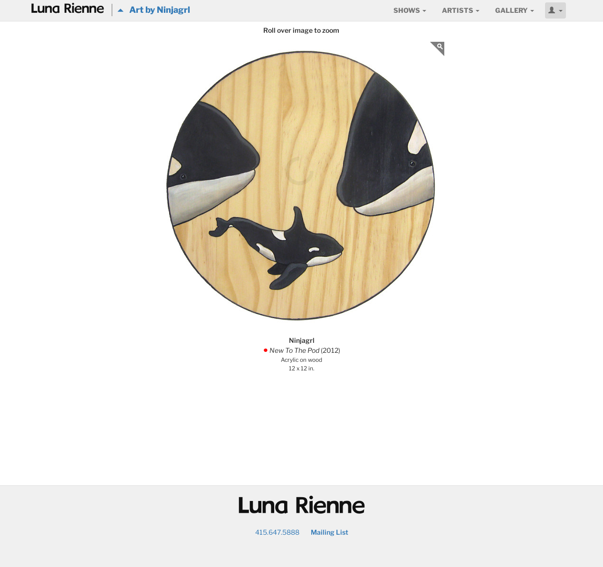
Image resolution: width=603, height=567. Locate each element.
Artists (460, 10)
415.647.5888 (277, 532)
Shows (409, 10)
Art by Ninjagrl (153, 10)
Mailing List (329, 532)
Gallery (514, 10)
